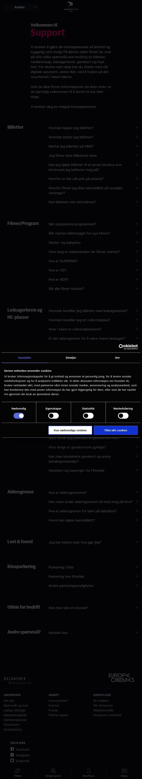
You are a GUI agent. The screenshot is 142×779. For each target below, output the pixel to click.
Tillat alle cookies (115, 430)
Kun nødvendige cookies (70, 430)
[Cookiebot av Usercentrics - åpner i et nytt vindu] (121, 347)
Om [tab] (117, 357)
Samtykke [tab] (24, 357)
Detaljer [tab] (71, 357)
